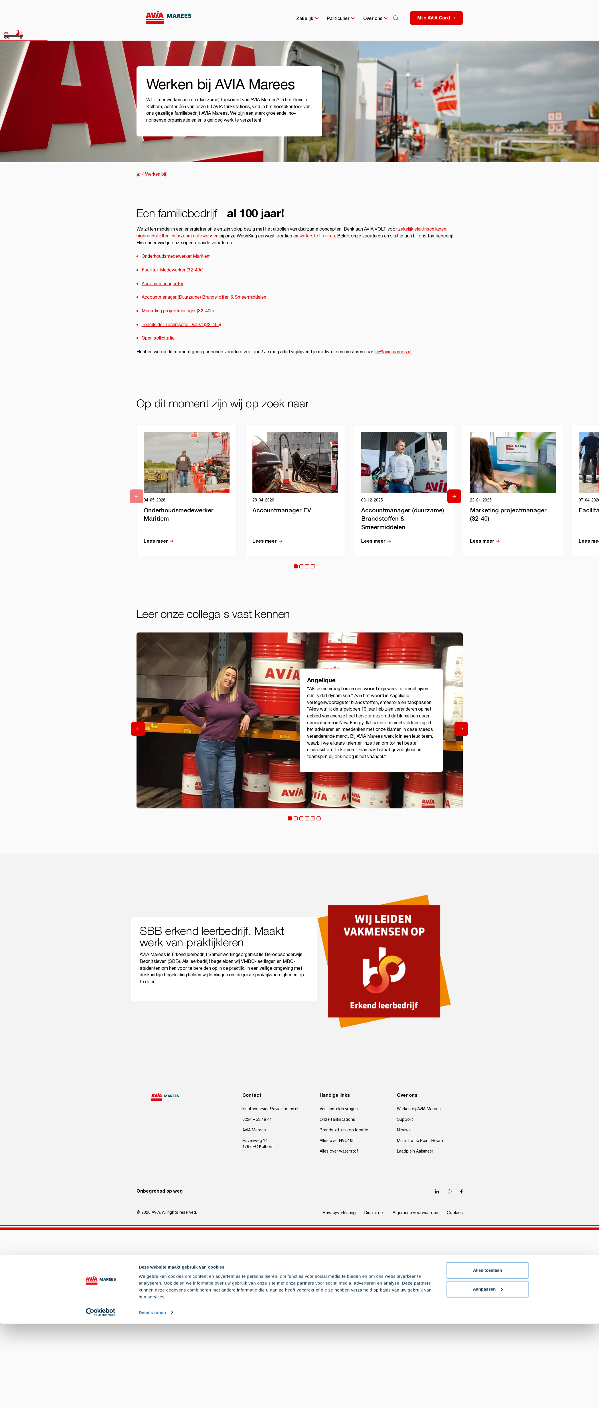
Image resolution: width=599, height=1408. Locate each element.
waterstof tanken (317, 236)
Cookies (455, 1212)
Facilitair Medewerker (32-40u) (172, 270)
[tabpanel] (187, 490)
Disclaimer (374, 1212)
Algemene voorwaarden (415, 1212)
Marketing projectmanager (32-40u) (178, 311)
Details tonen (152, 874)
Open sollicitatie (158, 338)
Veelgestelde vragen (339, 1109)
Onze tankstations (337, 1120)
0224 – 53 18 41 (257, 1120)
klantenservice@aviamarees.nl (270, 1109)
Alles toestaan (487, 832)
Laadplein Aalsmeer (415, 1151)
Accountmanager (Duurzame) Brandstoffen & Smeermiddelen (204, 297)
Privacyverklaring (339, 1212)
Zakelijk (304, 18)
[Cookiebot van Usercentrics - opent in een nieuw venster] (101, 875)
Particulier (338, 18)
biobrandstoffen (153, 236)
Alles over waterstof (339, 1151)
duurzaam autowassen (195, 236)
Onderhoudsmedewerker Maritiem (176, 256)
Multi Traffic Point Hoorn (420, 1141)
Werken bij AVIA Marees (419, 1109)
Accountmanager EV (162, 283)
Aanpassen (488, 851)
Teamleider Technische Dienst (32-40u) (181, 324)
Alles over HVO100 (337, 1141)
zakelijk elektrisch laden (422, 229)
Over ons (372, 18)
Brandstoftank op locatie (344, 1130)
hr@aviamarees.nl (393, 352)
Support (405, 1120)
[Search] (395, 18)
